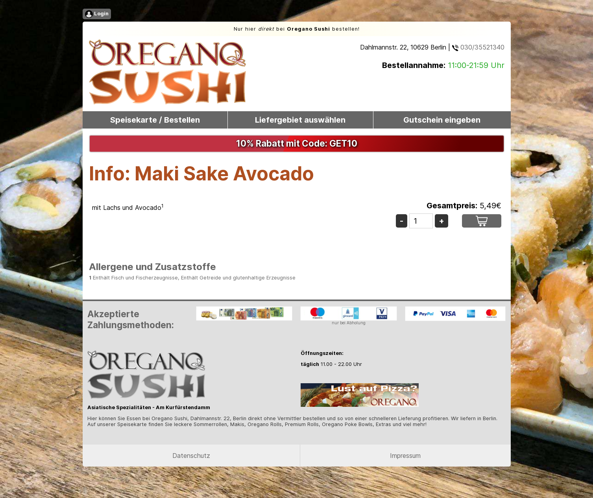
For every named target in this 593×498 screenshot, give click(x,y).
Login (97, 14)
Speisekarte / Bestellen (155, 120)
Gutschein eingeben (441, 120)
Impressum (405, 455)
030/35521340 (478, 47)
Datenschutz (191, 455)
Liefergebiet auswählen (300, 120)
